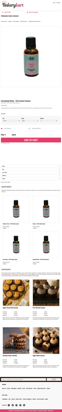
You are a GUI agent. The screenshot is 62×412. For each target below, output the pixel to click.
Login (54, 2)
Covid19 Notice (7, 12)
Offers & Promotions (33, 12)
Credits (46, 399)
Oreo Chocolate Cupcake (39, 308)
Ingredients (9, 21)
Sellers (8, 388)
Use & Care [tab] (31, 172)
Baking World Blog (41, 388)
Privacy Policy (19, 399)
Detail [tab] (31, 166)
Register (58, 2)
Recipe (23, 388)
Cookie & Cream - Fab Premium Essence (11, 223)
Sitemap (34, 399)
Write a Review (4, 105)
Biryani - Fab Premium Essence (39, 223)
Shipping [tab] (31, 175)
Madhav (14, 103)
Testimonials (5, 399)
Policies (13, 399)
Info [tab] (31, 169)
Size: (4, 118)
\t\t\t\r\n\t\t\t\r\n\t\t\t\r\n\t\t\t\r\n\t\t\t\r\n (48, 121)
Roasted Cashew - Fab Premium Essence (41, 259)
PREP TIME (5, 312)
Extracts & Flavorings (16, 21)
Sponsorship (14, 388)
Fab (19, 103)
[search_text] (23, 379)
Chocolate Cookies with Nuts (10, 355)
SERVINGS (5, 315)
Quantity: (42, 118)
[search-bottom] (54, 379)
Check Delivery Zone (36, 128)
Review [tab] (31, 178)
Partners (19, 388)
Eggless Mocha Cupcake (39, 355)
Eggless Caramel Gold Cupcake (10, 308)
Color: (22, 118)
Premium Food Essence (23, 21)
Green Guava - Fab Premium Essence (10, 259)
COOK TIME (5, 313)
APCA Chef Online (40, 399)
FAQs (9, 399)
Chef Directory (29, 388)
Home (6, 21)
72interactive (50, 410)
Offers (35, 388)
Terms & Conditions (27, 399)
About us (4, 388)
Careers (48, 388)
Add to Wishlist (8, 128)
